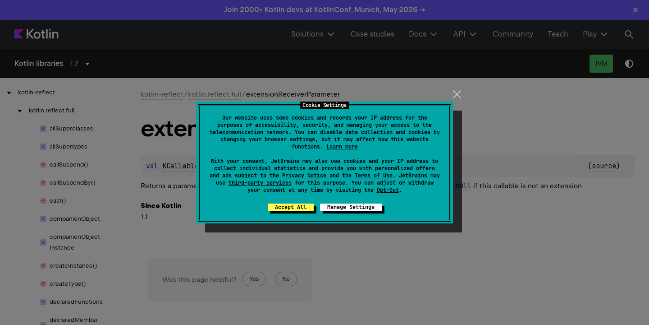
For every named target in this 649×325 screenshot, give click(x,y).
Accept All (290, 207)
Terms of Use (374, 175)
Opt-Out (388, 190)
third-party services (260, 182)
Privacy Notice (304, 175)
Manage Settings (351, 207)
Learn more (342, 146)
